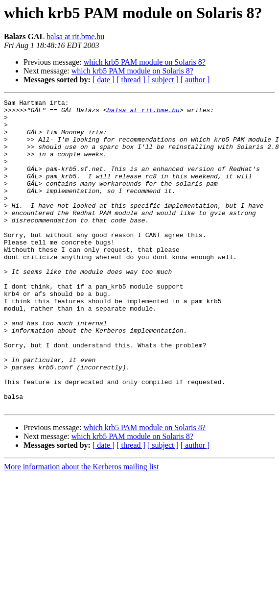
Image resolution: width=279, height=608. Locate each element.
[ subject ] (163, 79)
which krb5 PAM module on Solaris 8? (145, 62)
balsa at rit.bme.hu (75, 36)
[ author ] (195, 79)
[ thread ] (130, 79)
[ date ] (104, 79)
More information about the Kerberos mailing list (81, 528)
